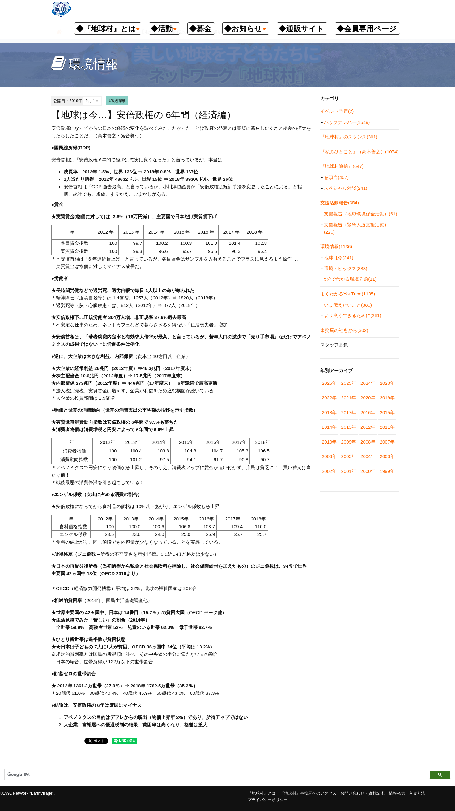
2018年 (329, 412)
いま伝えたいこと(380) (348, 305)
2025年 (348, 383)
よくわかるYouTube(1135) (347, 293)
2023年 (387, 383)
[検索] (214, 775)
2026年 (329, 383)
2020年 (367, 397)
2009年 (348, 441)
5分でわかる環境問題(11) (350, 279)
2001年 (348, 471)
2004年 (367, 456)
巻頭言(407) (336, 177)
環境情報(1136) (336, 246)
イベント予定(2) (337, 111)
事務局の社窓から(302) (344, 330)
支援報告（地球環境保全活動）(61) (360, 213)
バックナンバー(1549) (347, 122)
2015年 (387, 412)
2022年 (329, 397)
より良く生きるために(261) (352, 315)
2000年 (367, 471)
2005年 (348, 456)
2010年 (329, 441)
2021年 (348, 397)
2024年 (367, 383)
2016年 (367, 412)
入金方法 (417, 793)
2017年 (348, 412)
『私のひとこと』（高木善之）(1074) (359, 151)
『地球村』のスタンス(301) (348, 136)
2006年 (329, 456)
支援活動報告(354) (339, 202)
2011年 (387, 427)
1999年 (387, 471)
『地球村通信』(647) (342, 166)
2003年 (387, 456)
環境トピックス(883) (345, 268)
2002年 (329, 471)
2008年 (367, 441)
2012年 (367, 427)
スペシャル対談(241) (345, 188)
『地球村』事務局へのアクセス (308, 793)
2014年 (329, 427)
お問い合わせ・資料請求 (362, 793)
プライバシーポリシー (268, 799)
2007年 (387, 441)
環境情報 (117, 100)
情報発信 (397, 793)
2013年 (348, 427)
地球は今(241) (338, 257)
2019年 (387, 397)
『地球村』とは (262, 793)
